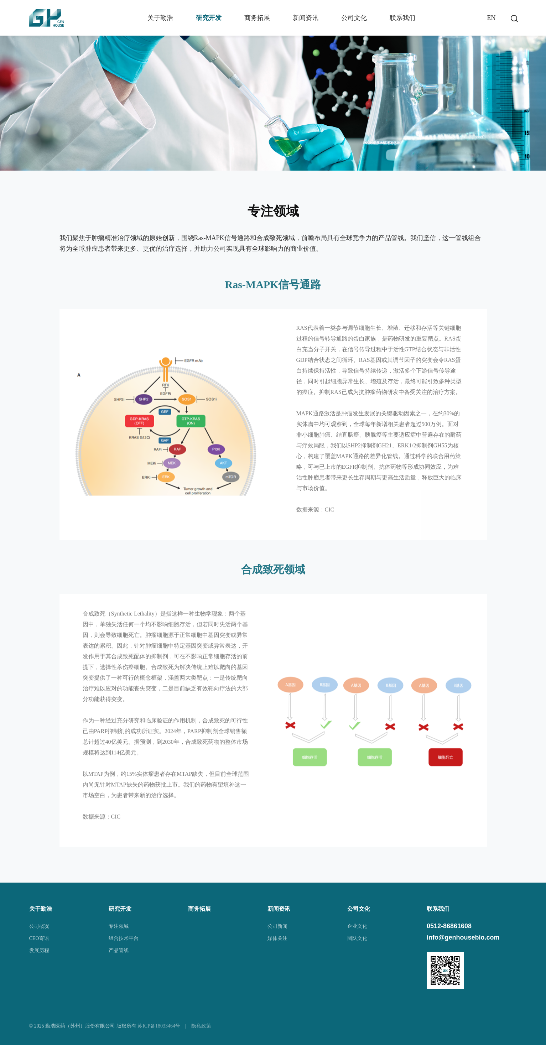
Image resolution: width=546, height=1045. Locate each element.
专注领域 (119, 926)
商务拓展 (257, 17)
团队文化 (357, 938)
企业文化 (357, 926)
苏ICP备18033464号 (158, 1026)
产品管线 (119, 950)
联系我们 (402, 17)
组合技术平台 (124, 938)
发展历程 (39, 950)
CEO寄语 (39, 938)
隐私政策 (201, 1026)
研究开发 (209, 17)
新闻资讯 (305, 17)
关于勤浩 (160, 17)
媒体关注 (277, 938)
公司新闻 (277, 926)
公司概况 (39, 926)
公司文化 (354, 17)
